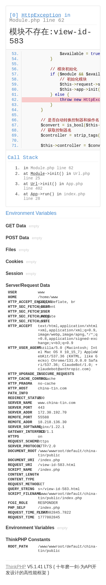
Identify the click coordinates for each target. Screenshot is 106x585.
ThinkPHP (16, 566)
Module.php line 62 (36, 20)
